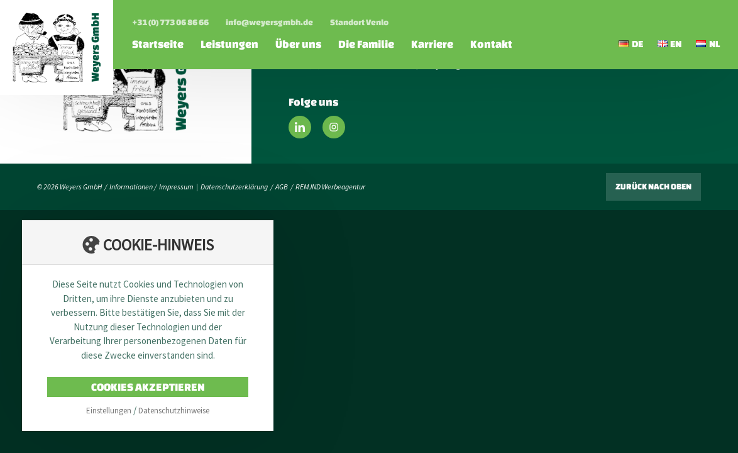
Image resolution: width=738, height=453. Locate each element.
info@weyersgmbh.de (269, 22)
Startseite (158, 44)
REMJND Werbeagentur (330, 186)
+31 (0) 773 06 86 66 (170, 22)
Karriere (432, 44)
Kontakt (491, 44)
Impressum (176, 186)
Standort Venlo (359, 22)
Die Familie (366, 44)
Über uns (298, 44)
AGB (281, 186)
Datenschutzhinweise (173, 410)
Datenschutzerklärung (234, 186)
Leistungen (229, 44)
